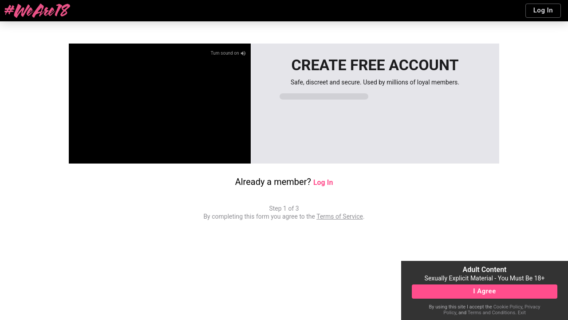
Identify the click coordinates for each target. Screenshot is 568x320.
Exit (522, 313)
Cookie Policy (507, 307)
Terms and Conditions (491, 313)
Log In (323, 182)
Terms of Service (339, 216)
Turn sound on (228, 53)
